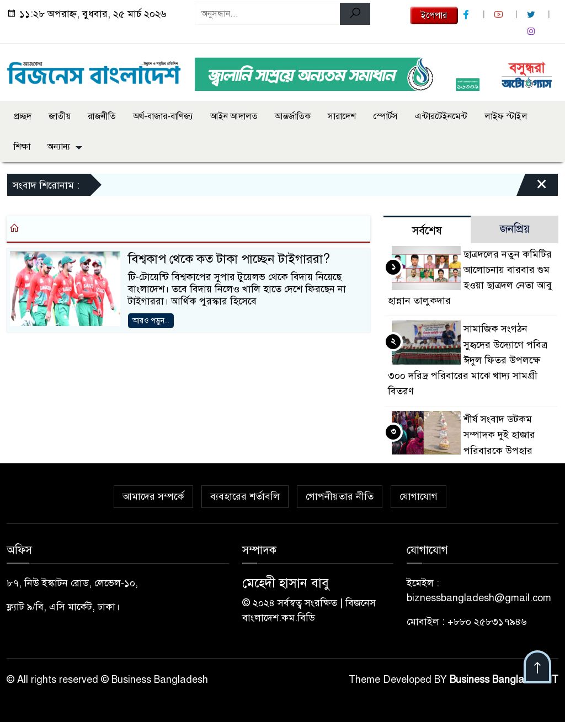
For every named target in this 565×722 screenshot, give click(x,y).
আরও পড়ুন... (150, 320)
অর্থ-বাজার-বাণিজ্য (163, 116)
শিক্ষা (22, 146)
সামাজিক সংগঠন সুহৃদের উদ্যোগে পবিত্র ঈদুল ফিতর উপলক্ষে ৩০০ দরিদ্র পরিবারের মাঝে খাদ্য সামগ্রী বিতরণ (467, 360)
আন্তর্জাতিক (293, 116)
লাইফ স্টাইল (505, 116)
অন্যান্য (58, 146)
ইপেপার (434, 15)
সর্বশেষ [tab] (427, 231)
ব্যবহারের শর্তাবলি (245, 496)
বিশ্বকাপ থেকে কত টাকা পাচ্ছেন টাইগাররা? (229, 259)
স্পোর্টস (385, 116)
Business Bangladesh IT (504, 679)
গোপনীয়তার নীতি (340, 496)
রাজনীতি (102, 116)
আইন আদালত (234, 116)
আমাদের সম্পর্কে (153, 496)
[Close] (532, 187)
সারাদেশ (342, 116)
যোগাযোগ (418, 496)
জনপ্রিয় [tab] (515, 229)
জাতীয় (60, 116)
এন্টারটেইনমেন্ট (441, 116)
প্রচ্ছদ (22, 116)
